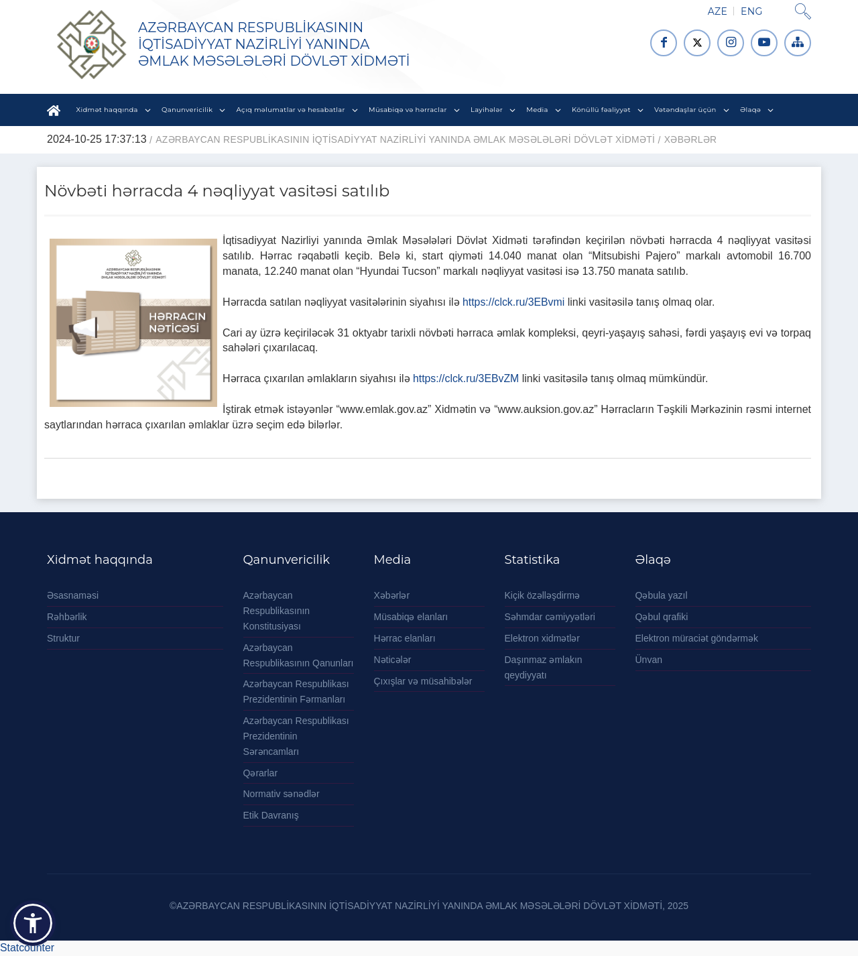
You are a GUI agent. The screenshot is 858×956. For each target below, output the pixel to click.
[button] (32, 923)
